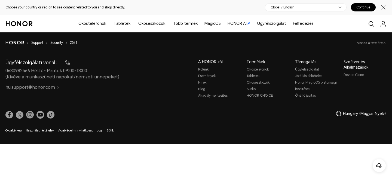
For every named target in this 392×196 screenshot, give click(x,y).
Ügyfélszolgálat (271, 23)
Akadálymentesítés (213, 95)
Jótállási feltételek (309, 76)
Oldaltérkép (13, 130)
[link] (9, 115)
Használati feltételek (40, 130)
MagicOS (212, 23)
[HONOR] (14, 43)
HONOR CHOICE (260, 95)
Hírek (202, 82)
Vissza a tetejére (370, 43)
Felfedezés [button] (303, 23)
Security (56, 43)
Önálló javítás (305, 95)
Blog (201, 89)
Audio (251, 89)
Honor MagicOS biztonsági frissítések (316, 86)
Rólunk (203, 69)
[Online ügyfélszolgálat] (379, 165)
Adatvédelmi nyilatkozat (75, 130)
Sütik (110, 130)
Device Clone (354, 75)
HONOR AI (239, 23)
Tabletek (122, 23)
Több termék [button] (185, 23)
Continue (363, 7)
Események (207, 76)
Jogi (100, 130)
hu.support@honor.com (32, 87)
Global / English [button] (283, 7)
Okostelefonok (92, 23)
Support (37, 43)
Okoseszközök (151, 23)
